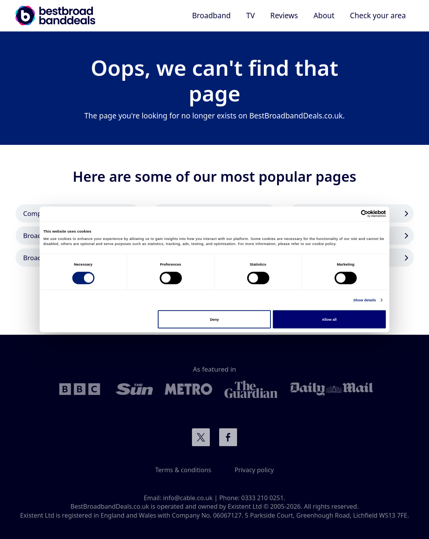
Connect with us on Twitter (201, 437)
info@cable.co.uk (188, 498)
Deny (214, 319)
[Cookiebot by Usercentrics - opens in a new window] (352, 213)
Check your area (378, 15)
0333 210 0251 (262, 498)
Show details (364, 300)
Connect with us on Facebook (228, 437)
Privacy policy (254, 470)
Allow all (329, 319)
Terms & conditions (183, 470)
